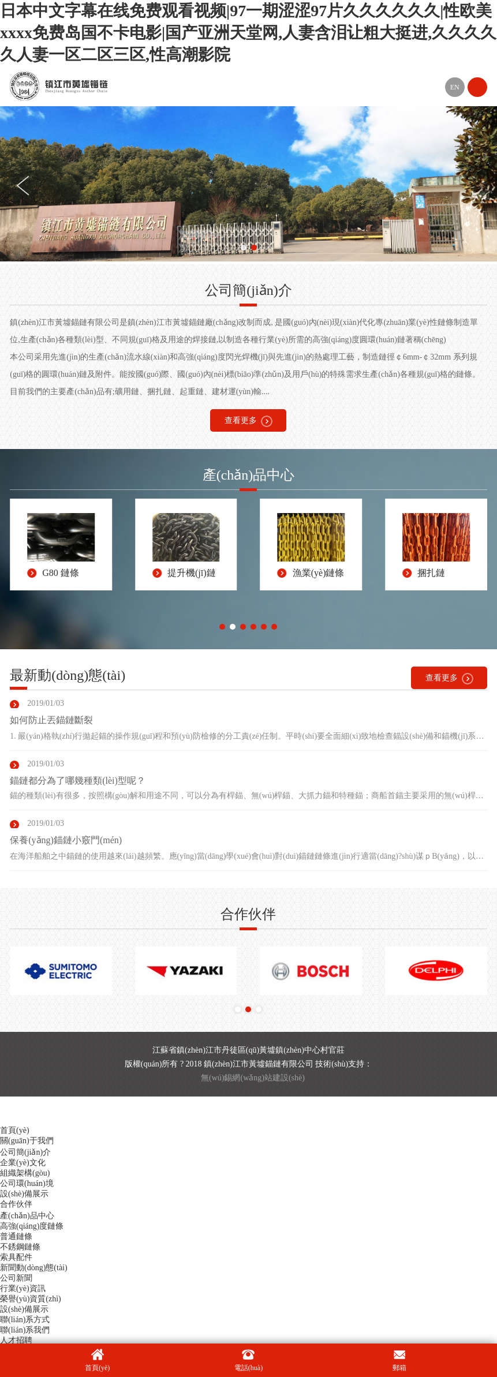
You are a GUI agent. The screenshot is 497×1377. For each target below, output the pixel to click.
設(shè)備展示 (24, 1193)
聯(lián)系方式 (25, 1319)
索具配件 (16, 1257)
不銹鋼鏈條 (20, 1247)
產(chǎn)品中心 (27, 1215)
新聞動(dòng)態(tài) (34, 1267)
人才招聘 (16, 1340)
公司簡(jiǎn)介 (25, 1152)
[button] (243, 247)
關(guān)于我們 (27, 1140)
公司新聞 (16, 1278)
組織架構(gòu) (25, 1173)
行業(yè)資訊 (23, 1288)
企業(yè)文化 (23, 1162)
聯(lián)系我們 (25, 1330)
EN (454, 87)
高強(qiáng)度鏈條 (31, 1226)
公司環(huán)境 (27, 1183)
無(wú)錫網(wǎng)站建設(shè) (253, 1077)
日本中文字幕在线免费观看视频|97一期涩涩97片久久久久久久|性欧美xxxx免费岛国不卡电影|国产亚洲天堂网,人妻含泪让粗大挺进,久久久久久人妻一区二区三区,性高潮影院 (248, 32)
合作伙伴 (16, 1204)
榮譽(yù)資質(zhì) (30, 1298)
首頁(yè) (14, 1130)
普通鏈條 (16, 1236)
